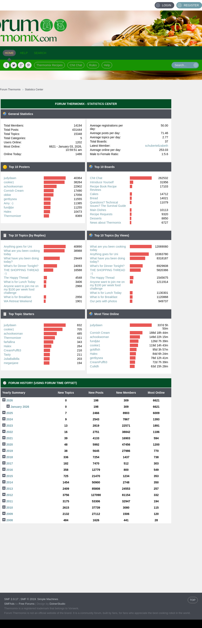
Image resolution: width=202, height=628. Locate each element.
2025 (9, 413)
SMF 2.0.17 (11, 599)
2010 (9, 507)
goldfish (95, 349)
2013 (9, 488)
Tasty (7, 354)
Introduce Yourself (102, 182)
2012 (9, 495)
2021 (9, 438)
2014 (9, 482)
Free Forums (26, 603)
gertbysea (10, 199)
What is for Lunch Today (19, 282)
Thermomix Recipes (49, 65)
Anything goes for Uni (18, 246)
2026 (9, 400)
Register (191, 5)
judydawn (10, 178)
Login (166, 5)
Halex (7, 211)
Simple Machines (47, 599)
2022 (9, 432)
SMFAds (9, 603)
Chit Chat (76, 65)
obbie (7, 195)
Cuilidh (94, 366)
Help (107, 65)
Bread (94, 198)
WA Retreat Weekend (18, 301)
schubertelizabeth (156, 145)
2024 (9, 419)
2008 (9, 520)
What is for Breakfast (17, 297)
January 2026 (20, 406)
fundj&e (9, 207)
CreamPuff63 (12, 350)
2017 (9, 463)
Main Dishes (98, 210)
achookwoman (13, 186)
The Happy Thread (16, 277)
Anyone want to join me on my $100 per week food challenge (21, 289)
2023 (9, 425)
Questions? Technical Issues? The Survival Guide (108, 204)
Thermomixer (12, 216)
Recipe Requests (101, 214)
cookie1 (9, 182)
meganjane (11, 363)
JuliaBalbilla (11, 358)
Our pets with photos (103, 301)
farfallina (9, 342)
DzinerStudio (57, 603)
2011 (9, 501)
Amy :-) (8, 203)
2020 (9, 444)
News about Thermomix (105, 222)
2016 (9, 469)
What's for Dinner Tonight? (21, 266)
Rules (93, 65)
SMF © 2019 (28, 599)
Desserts (96, 218)
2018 (9, 457)
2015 (9, 476)
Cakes (94, 194)
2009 (9, 514)
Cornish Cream (14, 190)
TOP (193, 600)
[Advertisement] (186, 161)
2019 (9, 451)
